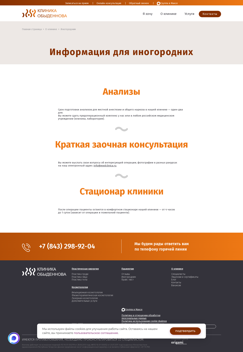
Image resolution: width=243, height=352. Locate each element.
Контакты (209, 14)
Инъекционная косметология (87, 292)
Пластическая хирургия (85, 268)
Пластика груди (80, 274)
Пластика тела (79, 279)
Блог (173, 279)
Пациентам (128, 268)
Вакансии (176, 285)
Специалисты (178, 274)
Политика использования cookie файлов (144, 321)
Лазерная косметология (85, 298)
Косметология (80, 287)
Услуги (189, 14)
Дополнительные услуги (84, 300)
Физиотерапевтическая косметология (92, 295)
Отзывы (126, 274)
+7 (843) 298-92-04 (67, 246)
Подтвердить (185, 331)
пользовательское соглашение (96, 333)
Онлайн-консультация (109, 3)
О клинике (168, 14)
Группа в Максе (167, 3)
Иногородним (68, 29)
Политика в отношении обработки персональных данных (141, 317)
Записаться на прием (77, 3)
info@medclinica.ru (105, 165)
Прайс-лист (128, 279)
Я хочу (147, 14)
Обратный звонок (139, 3)
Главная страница (32, 29)
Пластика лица (79, 277)
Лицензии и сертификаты (184, 277)
